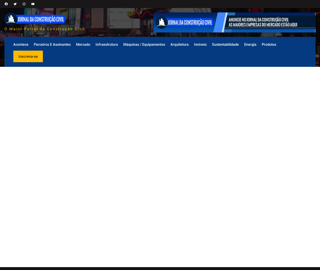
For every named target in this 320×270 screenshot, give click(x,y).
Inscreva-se (28, 56)
